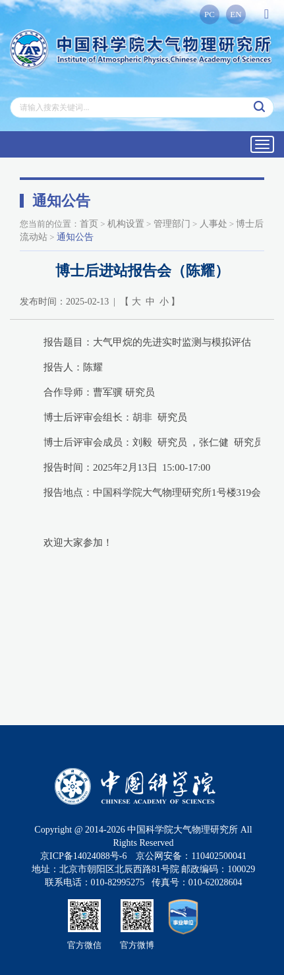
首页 (89, 224)
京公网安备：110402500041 (191, 856)
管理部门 (172, 224)
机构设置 (125, 224)
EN (235, 14)
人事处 (213, 224)
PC (209, 14)
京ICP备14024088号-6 (83, 856)
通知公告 (75, 237)
